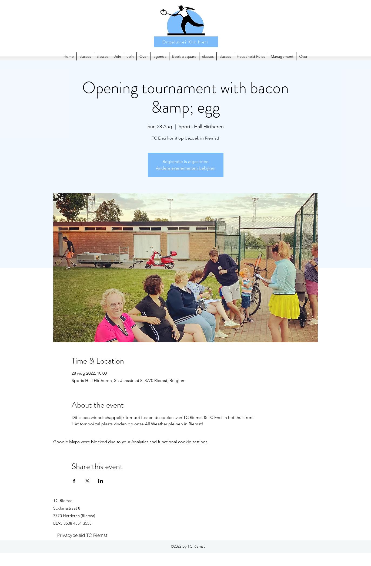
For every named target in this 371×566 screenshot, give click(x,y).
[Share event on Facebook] (74, 481)
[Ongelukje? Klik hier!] (186, 41)
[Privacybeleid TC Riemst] (82, 535)
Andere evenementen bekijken (185, 168)
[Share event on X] (87, 481)
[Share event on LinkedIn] (100, 481)
